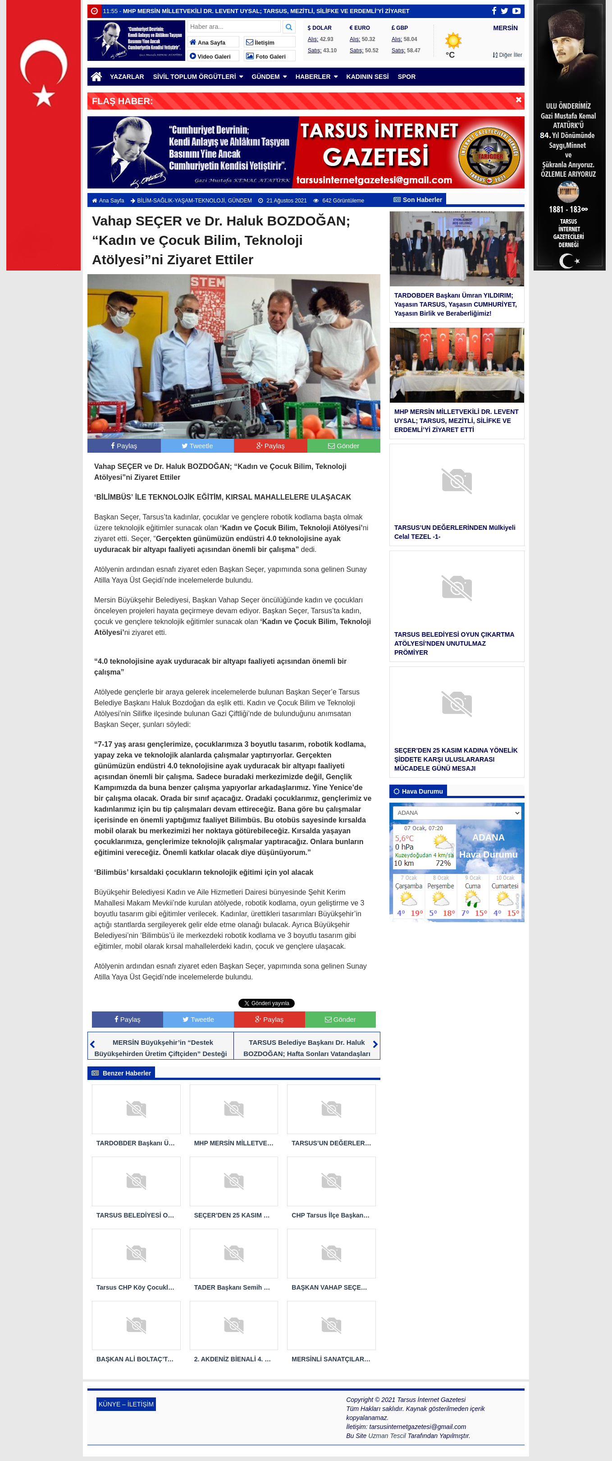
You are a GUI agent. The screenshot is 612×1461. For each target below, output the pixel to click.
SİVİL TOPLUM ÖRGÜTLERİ (194, 76)
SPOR (407, 76)
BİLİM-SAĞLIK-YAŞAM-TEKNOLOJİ (181, 201)
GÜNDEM (266, 76)
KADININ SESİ (368, 76)
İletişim (260, 43)
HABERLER (313, 76)
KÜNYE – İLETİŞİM (126, 1404)
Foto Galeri (266, 57)
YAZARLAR (127, 76)
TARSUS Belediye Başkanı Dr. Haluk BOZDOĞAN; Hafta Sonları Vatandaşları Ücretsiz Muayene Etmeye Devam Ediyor (305, 1053)
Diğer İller (507, 55)
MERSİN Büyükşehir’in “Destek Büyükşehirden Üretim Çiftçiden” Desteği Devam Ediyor (160, 1053)
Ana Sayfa (207, 43)
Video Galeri (210, 57)
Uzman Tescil (387, 1435)
